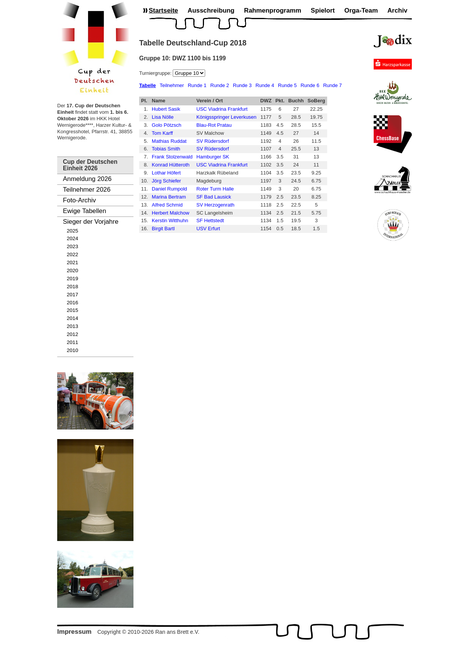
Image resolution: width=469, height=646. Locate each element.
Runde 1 (197, 85)
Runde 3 (242, 85)
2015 (72, 310)
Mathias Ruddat (169, 141)
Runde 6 (309, 85)
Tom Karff (162, 133)
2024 (72, 238)
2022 (72, 254)
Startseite (163, 10)
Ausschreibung (211, 10)
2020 (72, 270)
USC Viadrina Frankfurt (221, 109)
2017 (72, 294)
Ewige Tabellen (84, 211)
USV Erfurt (208, 228)
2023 (72, 246)
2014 (72, 318)
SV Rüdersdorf (212, 141)
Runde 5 (287, 85)
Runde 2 (219, 85)
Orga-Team (361, 10)
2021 (72, 262)
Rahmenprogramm (272, 10)
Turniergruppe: (156, 73)
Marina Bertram (169, 197)
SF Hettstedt (210, 220)
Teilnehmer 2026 (87, 189)
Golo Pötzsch (166, 125)
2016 (72, 302)
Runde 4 (264, 85)
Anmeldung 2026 (87, 178)
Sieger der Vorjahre (91, 221)
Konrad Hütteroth (171, 165)
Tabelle (147, 85)
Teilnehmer (172, 85)
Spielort (323, 10)
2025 (72, 231)
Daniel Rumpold (169, 189)
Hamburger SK (212, 157)
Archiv (397, 10)
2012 (72, 334)
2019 (72, 278)
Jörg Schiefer (166, 181)
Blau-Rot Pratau (214, 125)
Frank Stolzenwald (172, 157)
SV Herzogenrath (215, 205)
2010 (72, 350)
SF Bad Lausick (213, 197)
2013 (72, 326)
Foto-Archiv (79, 200)
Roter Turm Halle (215, 189)
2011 (72, 342)
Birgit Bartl (163, 228)
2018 (72, 286)
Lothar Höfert (166, 173)
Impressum (74, 631)
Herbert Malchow (170, 213)
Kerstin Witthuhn (170, 220)
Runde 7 (332, 85)
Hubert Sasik (166, 109)
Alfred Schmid (167, 205)
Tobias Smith (166, 149)
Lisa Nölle (162, 117)
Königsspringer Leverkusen (226, 117)
